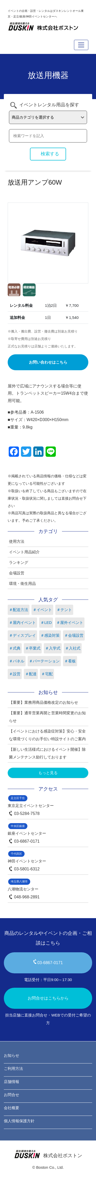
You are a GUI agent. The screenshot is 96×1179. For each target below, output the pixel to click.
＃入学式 (52, 648)
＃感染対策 (50, 635)
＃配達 (31, 674)
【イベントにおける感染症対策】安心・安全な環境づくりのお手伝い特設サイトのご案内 (47, 735)
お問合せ (11, 1094)
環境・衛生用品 (22, 583)
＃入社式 (72, 648)
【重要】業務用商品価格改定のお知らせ (43, 702)
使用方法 (16, 541)
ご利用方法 (13, 1068)
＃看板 (70, 661)
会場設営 (16, 573)
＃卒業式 (32, 648)
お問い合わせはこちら (48, 362)
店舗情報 (11, 1081)
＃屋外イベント (69, 622)
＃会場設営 (73, 635)
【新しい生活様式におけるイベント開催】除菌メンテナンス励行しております (47, 753)
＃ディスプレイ (22, 635)
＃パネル (16, 661)
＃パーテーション (44, 661)
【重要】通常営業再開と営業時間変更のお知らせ (47, 717)
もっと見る (48, 773)
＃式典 (14, 648)
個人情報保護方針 (19, 1121)
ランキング (18, 562)
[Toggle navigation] (81, 45)
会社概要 (11, 1108)
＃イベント (42, 609)
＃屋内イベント (22, 622)
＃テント (64, 609)
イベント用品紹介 (24, 552)
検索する (50, 153)
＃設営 (14, 674)
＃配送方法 (18, 609)
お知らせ (11, 1055)
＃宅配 (47, 674)
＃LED (46, 622)
